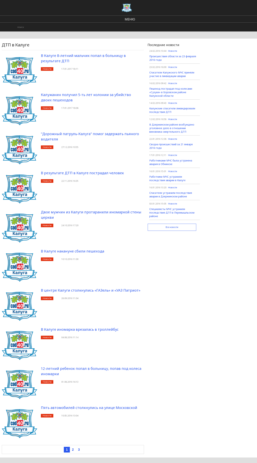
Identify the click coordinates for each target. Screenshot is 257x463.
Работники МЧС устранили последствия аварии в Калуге (167, 178)
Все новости (172, 227)
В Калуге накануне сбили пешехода (72, 251)
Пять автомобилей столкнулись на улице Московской (89, 407)
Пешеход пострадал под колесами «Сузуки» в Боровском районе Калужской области (170, 92)
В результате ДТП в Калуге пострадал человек (82, 173)
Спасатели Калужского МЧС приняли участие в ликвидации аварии (171, 74)
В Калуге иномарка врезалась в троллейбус (80, 329)
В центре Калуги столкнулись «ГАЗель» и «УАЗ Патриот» (90, 290)
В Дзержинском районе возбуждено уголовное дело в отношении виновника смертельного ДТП (171, 128)
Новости (47, 68)
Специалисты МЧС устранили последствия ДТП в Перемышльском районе (171, 212)
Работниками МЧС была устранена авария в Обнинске (170, 162)
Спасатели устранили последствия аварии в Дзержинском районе (170, 194)
